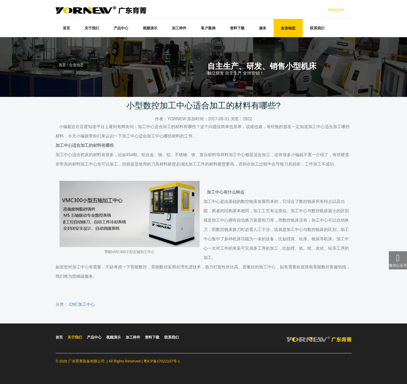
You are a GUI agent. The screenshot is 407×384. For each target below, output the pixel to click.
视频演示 (150, 28)
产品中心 (121, 28)
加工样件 (179, 28)
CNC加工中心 (82, 304)
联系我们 (317, 28)
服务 (262, 28)
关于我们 (92, 28)
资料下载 (237, 28)
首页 (66, 28)
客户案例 (208, 28)
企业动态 (288, 28)
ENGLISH (336, 10)
